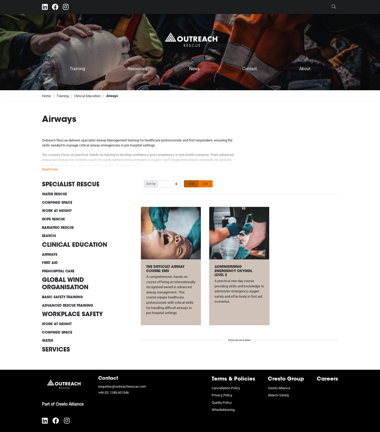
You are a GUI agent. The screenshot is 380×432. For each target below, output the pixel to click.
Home (46, 96)
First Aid (50, 263)
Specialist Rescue (70, 185)
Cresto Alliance (279, 388)
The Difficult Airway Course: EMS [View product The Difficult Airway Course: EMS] (165, 269)
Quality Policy (222, 403)
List (205, 184)
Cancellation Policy (226, 388)
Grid (191, 184)
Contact (249, 68)
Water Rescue (54, 194)
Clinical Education (87, 96)
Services (56, 350)
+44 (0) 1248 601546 (113, 393)
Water (47, 341)
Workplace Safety (72, 315)
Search (49, 236)
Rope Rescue (53, 219)
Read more (50, 169)
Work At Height (57, 211)
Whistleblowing (223, 410)
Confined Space (57, 203)
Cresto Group (286, 379)
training (62, 96)
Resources (137, 68)
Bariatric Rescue (58, 228)
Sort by (150, 184)
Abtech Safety (278, 395)
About (304, 68)
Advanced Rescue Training (67, 305)
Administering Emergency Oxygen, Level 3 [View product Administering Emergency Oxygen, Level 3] (233, 271)
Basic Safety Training (62, 297)
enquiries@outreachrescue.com (122, 386)
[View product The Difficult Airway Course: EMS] (171, 237)
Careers (327, 379)
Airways (112, 96)
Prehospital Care (58, 271)
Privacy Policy (222, 395)
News (194, 68)
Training (77, 68)
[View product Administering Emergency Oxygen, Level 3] (239, 237)
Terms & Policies (233, 379)
